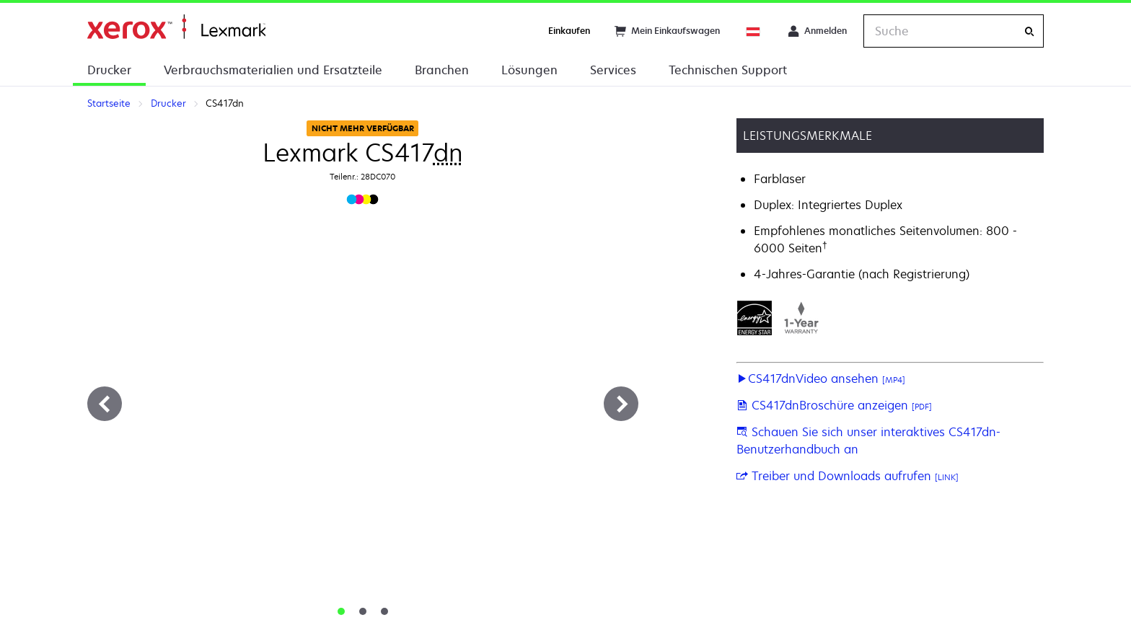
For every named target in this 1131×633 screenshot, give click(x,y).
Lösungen (529, 70)
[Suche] (1029, 31)
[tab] (341, 611)
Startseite (176, 27)
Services (613, 70)
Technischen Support (728, 70)
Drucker (109, 70)
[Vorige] (104, 403)
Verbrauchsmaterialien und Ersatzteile (273, 70)
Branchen (442, 70)
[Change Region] (753, 31)
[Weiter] (621, 403)
